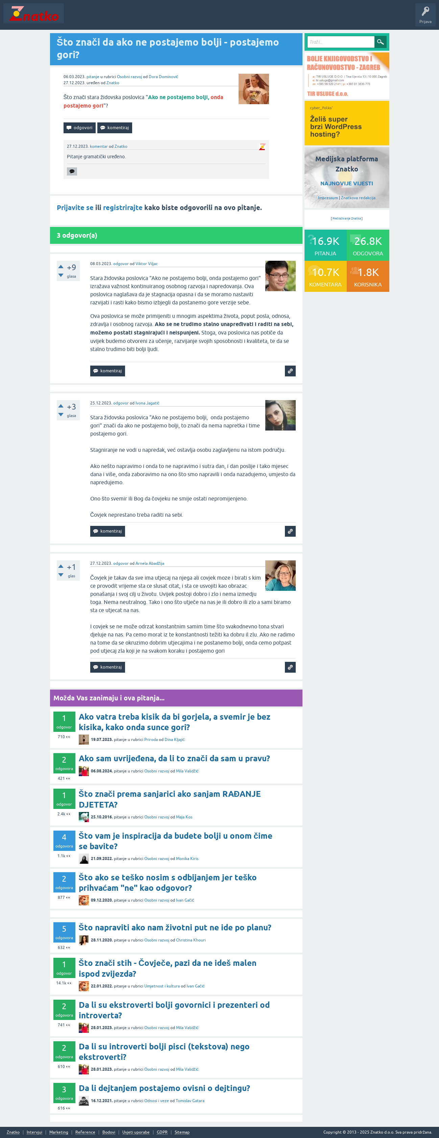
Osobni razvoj (129, 76)
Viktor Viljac (147, 263)
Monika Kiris (187, 858)
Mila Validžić (187, 771)
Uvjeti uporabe (136, 1132)
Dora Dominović (163, 76)
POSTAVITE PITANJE (166, 18)
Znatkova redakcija (358, 197)
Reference (85, 1132)
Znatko (112, 82)
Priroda (151, 739)
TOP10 (217, 18)
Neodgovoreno (104, 18)
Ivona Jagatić (148, 403)
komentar (99, 146)
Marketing (58, 1132)
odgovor (121, 263)
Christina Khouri (191, 940)
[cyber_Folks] (346, 143)
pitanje (93, 76)
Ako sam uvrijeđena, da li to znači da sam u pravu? (174, 758)
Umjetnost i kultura (162, 986)
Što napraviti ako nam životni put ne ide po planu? (175, 927)
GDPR (162, 1132)
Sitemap (182, 1132)
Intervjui (34, 1132)
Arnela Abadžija (150, 563)
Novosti (75, 18)
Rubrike (132, 18)
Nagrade (238, 18)
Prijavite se (75, 208)
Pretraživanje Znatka (347, 218)
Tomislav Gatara (190, 1100)
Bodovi (108, 1132)
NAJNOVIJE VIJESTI (346, 183)
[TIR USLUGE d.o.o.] (346, 97)
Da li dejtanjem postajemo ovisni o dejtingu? (164, 1088)
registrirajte (123, 208)
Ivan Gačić (185, 900)
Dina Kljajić (175, 739)
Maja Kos (184, 817)
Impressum (328, 197)
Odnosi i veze (156, 1100)
